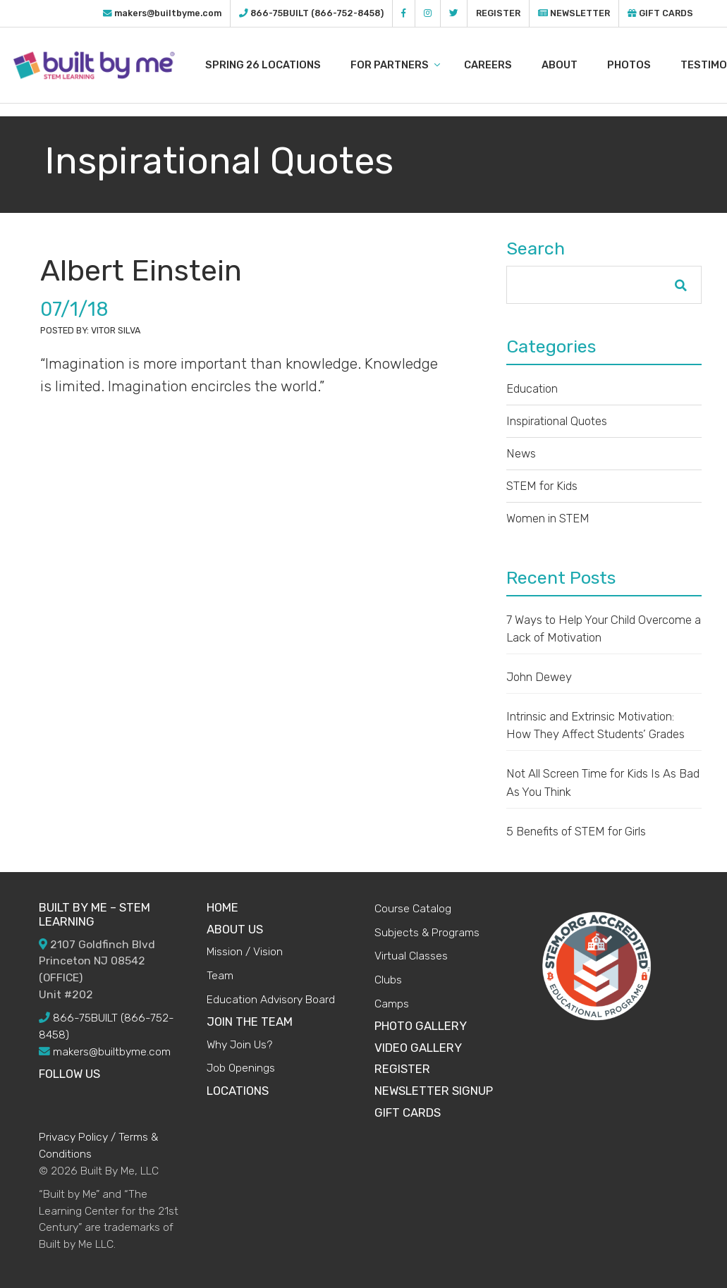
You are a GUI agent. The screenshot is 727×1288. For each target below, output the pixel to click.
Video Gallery (418, 1048)
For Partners (411, 65)
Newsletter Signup (433, 1091)
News (521, 453)
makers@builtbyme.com (167, 13)
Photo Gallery (420, 1026)
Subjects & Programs (426, 932)
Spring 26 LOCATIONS (278, 65)
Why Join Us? (239, 1044)
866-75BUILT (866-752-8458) (317, 13)
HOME (222, 907)
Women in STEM (547, 518)
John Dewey (539, 677)
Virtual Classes (411, 955)
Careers (503, 65)
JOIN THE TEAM (250, 1021)
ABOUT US (235, 929)
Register (498, 13)
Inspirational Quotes (556, 421)
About (575, 65)
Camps (391, 1003)
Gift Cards (660, 13)
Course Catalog (412, 908)
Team (220, 975)
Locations (238, 1091)
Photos (644, 65)
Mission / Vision (245, 951)
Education (532, 388)
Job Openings (241, 1067)
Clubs (388, 979)
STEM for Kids (542, 486)
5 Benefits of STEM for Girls (576, 831)
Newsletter (574, 13)
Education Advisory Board (271, 999)
